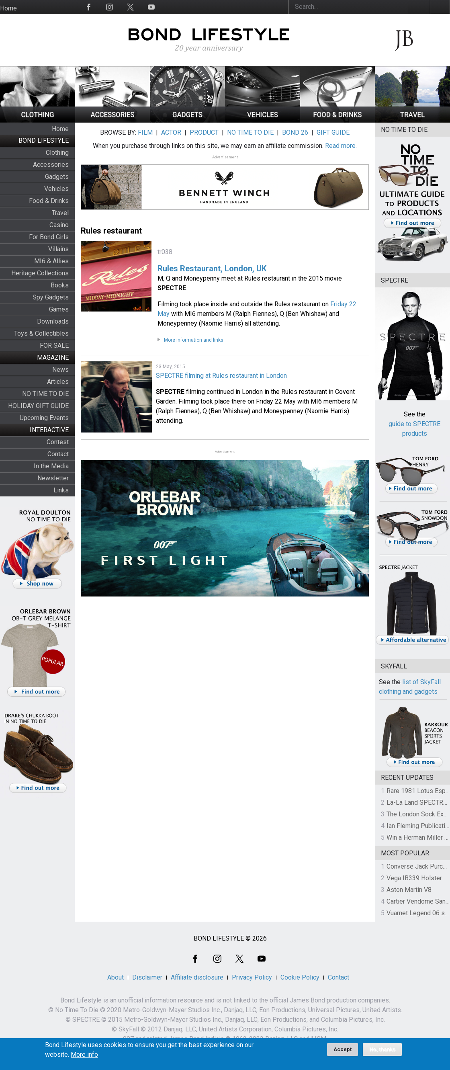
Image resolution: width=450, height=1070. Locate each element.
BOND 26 (295, 132)
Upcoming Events (44, 418)
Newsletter (53, 478)
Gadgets (57, 176)
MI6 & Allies (51, 261)
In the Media (51, 466)
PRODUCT (204, 132)
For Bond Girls (49, 237)
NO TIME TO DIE (45, 394)
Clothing (57, 152)
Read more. (341, 146)
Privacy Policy (252, 977)
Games (59, 309)
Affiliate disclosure (197, 977)
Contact (58, 454)
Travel (60, 213)
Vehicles (56, 189)
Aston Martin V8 (409, 890)
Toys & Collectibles (41, 333)
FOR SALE (54, 345)
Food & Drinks (49, 201)
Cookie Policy (299, 977)
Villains (58, 249)
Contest (58, 442)
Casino (59, 225)
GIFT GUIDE (333, 132)
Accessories (51, 164)
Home (8, 8)
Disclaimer (147, 977)
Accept (342, 1052)
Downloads (53, 321)
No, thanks (382, 1052)
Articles (58, 381)
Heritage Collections (40, 273)
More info (84, 1057)
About (115, 977)
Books (60, 285)
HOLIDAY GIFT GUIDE (38, 406)
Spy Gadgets (51, 297)
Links (61, 490)
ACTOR (171, 132)
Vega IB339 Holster (414, 878)
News (60, 369)
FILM (145, 132)
